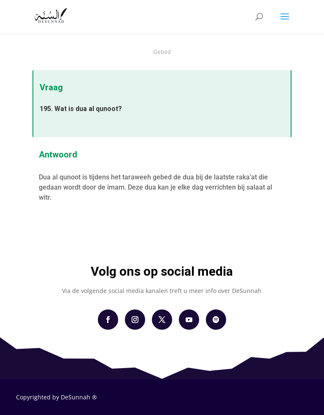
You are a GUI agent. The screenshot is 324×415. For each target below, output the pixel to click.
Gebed (162, 52)
